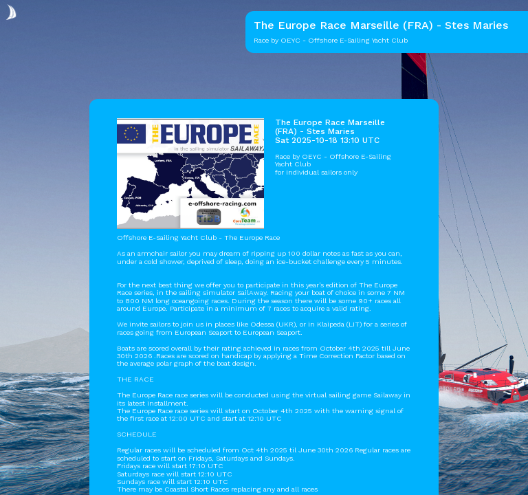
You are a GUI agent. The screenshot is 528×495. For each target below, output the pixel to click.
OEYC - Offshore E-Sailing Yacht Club (333, 160)
